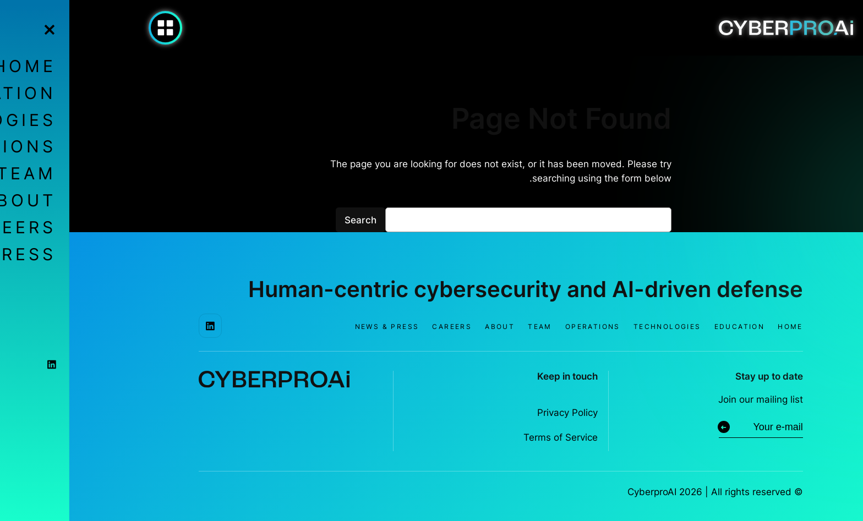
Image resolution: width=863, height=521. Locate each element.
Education (670, 326)
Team (470, 326)
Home (721, 326)
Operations (523, 326)
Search (291, 220)
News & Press (318, 326)
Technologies (598, 326)
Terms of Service (491, 437)
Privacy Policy (498, 412)
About (430, 326)
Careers (382, 326)
